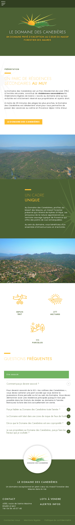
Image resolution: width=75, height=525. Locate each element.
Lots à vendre (50, 499)
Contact (9, 499)
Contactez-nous (12, 520)
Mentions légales (32, 520)
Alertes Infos (50, 504)
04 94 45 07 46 (14, 508)
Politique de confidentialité (58, 520)
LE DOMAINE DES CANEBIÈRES (23, 121)
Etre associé (12, 374)
